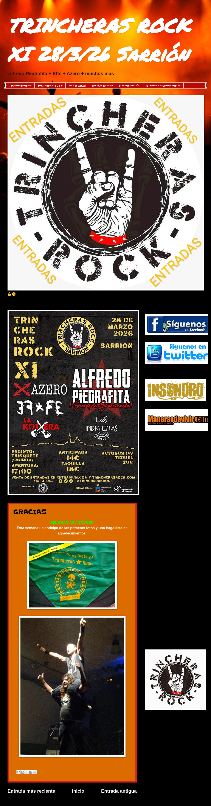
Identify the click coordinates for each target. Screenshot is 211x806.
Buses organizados (163, 85)
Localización (129, 85)
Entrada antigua (119, 791)
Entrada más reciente (31, 791)
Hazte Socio (102, 85)
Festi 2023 (77, 85)
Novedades (21, 85)
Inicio (78, 791)
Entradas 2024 (50, 85)
